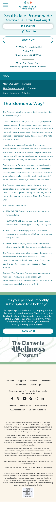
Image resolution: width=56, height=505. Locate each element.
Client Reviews (11, 93)
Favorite (29, 31)
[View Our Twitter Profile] (18, 398)
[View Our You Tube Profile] (24, 398)
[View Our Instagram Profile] (36, 398)
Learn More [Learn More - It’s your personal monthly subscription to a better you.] (28, 331)
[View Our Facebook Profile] (12, 398)
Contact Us (46, 381)
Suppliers (22, 381)
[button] (5, 5)
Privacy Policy (41, 406)
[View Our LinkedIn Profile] (42, 398)
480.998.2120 (28, 26)
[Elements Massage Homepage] (28, 5)
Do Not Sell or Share (37, 410)
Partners (26, 84)
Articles (26, 93)
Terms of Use (25, 406)
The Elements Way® (13, 88)
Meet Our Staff (11, 84)
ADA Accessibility (17, 410)
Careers (32, 88)
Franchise (10, 381)
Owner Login (35, 385)
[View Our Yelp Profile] (30, 398)
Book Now (28, 40)
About (7, 76)
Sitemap (12, 406)
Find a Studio (20, 385)
